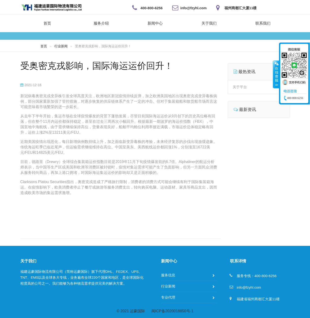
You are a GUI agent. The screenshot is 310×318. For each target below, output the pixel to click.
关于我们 (209, 23)
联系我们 (263, 23)
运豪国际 (137, 311)
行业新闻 (61, 46)
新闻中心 (155, 23)
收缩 (276, 74)
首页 (47, 23)
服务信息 (168, 275)
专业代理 (168, 297)
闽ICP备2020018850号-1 (172, 311)
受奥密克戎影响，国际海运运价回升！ (96, 66)
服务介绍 (101, 23)
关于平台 (240, 87)
